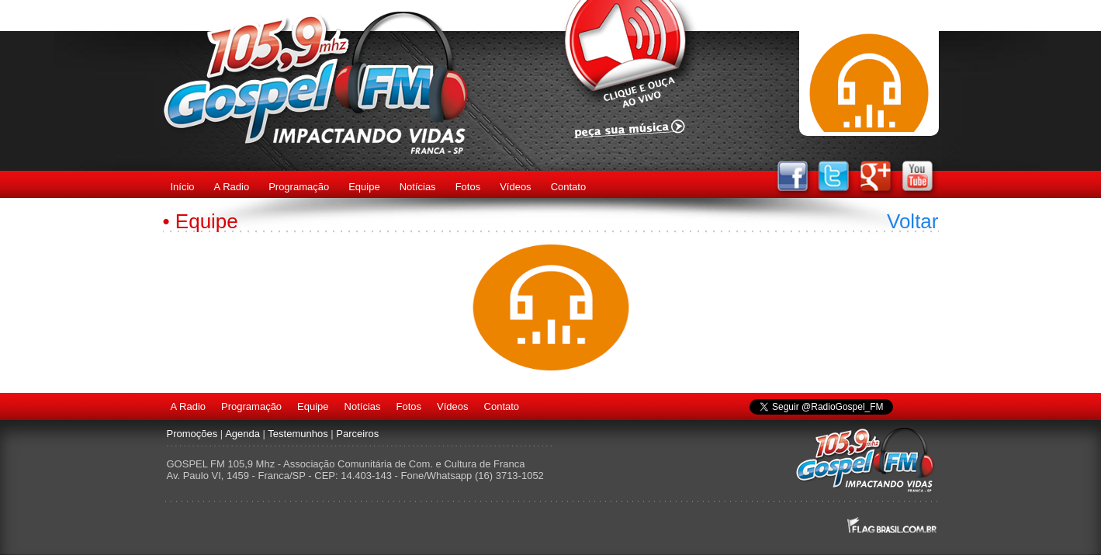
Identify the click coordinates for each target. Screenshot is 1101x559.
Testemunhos (297, 433)
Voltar (913, 221)
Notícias (418, 187)
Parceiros (357, 433)
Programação (298, 187)
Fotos (468, 187)
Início (183, 187)
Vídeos (515, 187)
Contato (569, 187)
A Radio (232, 187)
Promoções (192, 433)
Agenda (242, 433)
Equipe (363, 187)
